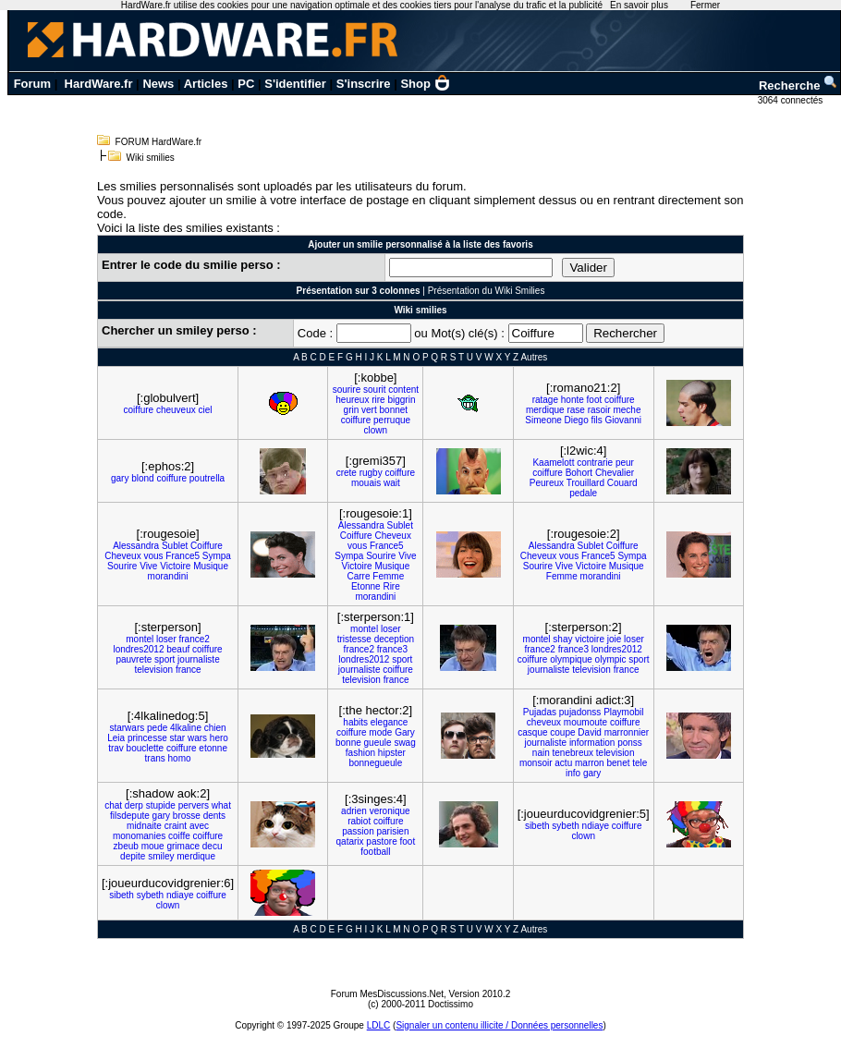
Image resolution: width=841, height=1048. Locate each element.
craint (176, 826)
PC (246, 84)
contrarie (595, 462)
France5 (182, 556)
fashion (360, 753)
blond (142, 478)
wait (392, 483)
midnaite (144, 826)
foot (595, 400)
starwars (126, 728)
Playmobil (623, 712)
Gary (405, 732)
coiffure (139, 410)
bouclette (146, 748)
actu (563, 763)
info (573, 773)
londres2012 (138, 649)
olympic (611, 659)
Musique (210, 566)
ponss (629, 742)
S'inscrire (363, 84)
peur (625, 462)
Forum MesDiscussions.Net (387, 994)
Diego (577, 420)
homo (179, 758)
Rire (391, 586)
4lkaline (185, 728)
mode (380, 732)
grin (352, 410)
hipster (392, 753)
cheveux (544, 722)
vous (153, 556)
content (403, 389)
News (158, 84)
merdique (545, 410)
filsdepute (130, 815)
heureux (352, 400)
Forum (32, 84)
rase (575, 410)
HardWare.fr (99, 84)
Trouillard (585, 483)
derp (134, 805)
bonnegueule (375, 763)
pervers (193, 805)
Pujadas (539, 712)
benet (617, 763)
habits (355, 722)
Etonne (366, 586)
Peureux (547, 483)
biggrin (401, 400)
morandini (168, 576)
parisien (392, 831)
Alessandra (136, 546)
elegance (389, 722)
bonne (348, 742)
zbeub (126, 846)
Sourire (122, 566)
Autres (533, 357)
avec (199, 826)
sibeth (537, 826)
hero (219, 738)
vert (369, 410)
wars (197, 738)
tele (639, 763)
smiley (161, 856)
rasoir (599, 410)
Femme (388, 576)
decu (212, 846)
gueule (378, 742)
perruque (391, 420)
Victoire (175, 566)
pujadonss (580, 712)
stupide (161, 805)
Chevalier (614, 473)
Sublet (175, 546)
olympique (571, 659)
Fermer (705, 5)
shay (562, 639)
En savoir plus (639, 5)
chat (113, 805)
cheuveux (176, 410)
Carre (359, 576)
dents (214, 815)
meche (626, 410)
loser (166, 639)
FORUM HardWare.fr (159, 142)
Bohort (579, 473)
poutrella (207, 478)
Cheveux (122, 556)
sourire (347, 389)
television (153, 669)
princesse (147, 738)
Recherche (798, 85)
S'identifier (295, 84)
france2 (194, 639)
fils (597, 420)
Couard (622, 483)
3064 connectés (791, 100)
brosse (187, 815)
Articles (206, 84)
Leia (116, 738)
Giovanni (623, 420)
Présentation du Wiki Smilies (486, 291)
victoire (589, 639)
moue (153, 846)
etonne (213, 748)
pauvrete (134, 659)
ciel (206, 410)
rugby (371, 473)
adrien (354, 811)
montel (139, 639)
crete (346, 473)
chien (215, 728)
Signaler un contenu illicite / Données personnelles (499, 1025)
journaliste (198, 659)
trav (116, 748)
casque (532, 732)
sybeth (565, 826)
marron (589, 763)
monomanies (139, 836)
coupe (562, 732)
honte (572, 400)
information (592, 742)
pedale (583, 493)
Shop (425, 84)
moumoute (585, 722)
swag (404, 742)
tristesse (354, 639)
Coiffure (206, 546)
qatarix (350, 841)
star (178, 738)
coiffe (179, 836)
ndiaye (595, 826)
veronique (390, 811)
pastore (381, 841)
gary (119, 478)
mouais (366, 483)
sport (164, 659)
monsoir (536, 763)
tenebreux (573, 753)
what (221, 805)
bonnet (394, 410)
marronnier (626, 732)
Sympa (216, 556)
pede (157, 728)
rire (378, 400)
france (188, 669)
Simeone (543, 420)
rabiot (359, 821)
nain (541, 753)
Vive (148, 566)
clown (376, 430)
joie (614, 639)
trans (155, 758)
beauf (177, 649)
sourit (374, 389)
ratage (545, 400)
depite (132, 856)
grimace (183, 846)
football (375, 852)
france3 (392, 649)
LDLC (379, 1025)
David (590, 732)
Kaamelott (553, 462)
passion (357, 831)
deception (394, 639)
